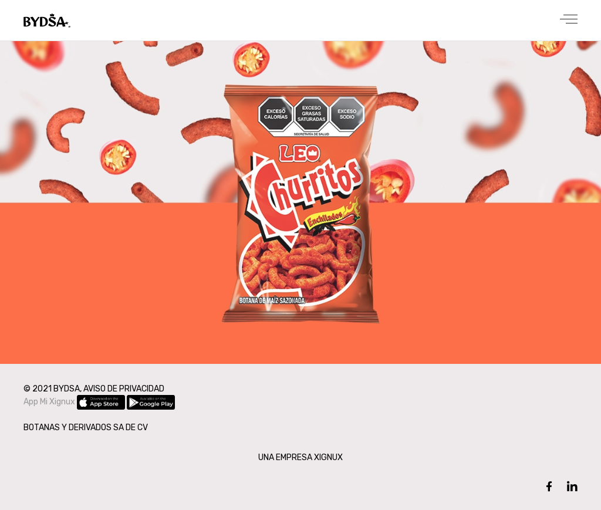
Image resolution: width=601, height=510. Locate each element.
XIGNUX (328, 457)
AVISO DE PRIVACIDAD (123, 389)
